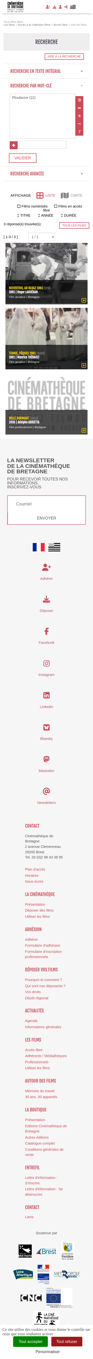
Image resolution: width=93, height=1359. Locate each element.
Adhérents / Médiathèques (46, 1056)
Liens (29, 1217)
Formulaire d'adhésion (42, 945)
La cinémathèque (40, 894)
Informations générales (43, 1027)
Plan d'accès (35, 869)
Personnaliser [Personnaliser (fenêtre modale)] (48, 1352)
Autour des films (40, 1081)
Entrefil (32, 1167)
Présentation (35, 904)
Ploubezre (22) (42, 98)
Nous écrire (34, 881)
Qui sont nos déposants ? (45, 986)
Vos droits (33, 992)
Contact (32, 826)
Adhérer (31, 939)
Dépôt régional (36, 998)
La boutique (35, 1109)
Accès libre (33, 1050)
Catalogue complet (40, 1143)
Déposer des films (39, 910)
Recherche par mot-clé (46, 85)
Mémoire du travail (39, 1091)
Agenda (31, 1021)
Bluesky (46, 739)
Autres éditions (37, 1137)
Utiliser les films (37, 917)
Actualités (34, 1010)
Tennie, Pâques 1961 (22, 353)
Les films (33, 1039)
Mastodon (46, 771)
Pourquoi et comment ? (43, 980)
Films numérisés (35, 206)
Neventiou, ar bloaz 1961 (26, 288)
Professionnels (36, 1062)
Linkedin (46, 707)
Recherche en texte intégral (46, 71)
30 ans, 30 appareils (41, 1097)
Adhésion (33, 929)
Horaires (31, 875)
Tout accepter (30, 1341)
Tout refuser (66, 1341)
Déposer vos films (41, 969)
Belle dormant (19, 418)
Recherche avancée (46, 173)
